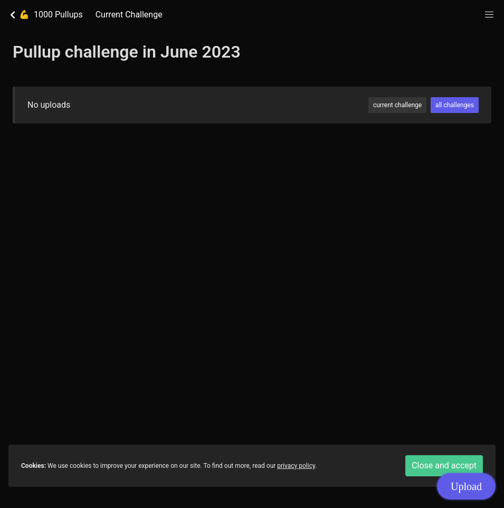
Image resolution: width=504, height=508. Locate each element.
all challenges (454, 105)
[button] (489, 15)
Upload (466, 486)
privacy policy (296, 465)
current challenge (397, 105)
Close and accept (444, 465)
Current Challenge (129, 15)
